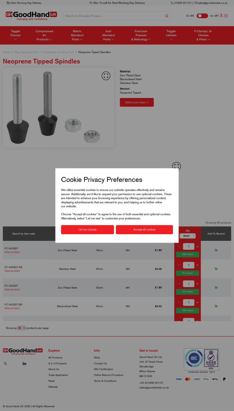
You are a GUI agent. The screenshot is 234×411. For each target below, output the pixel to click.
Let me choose (88, 229)
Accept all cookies (144, 229)
